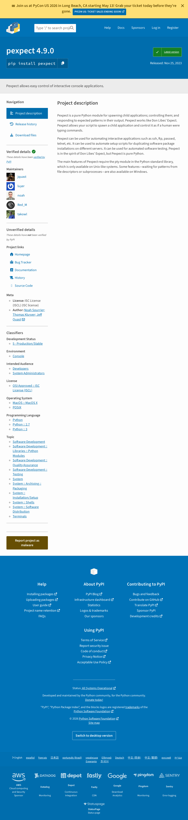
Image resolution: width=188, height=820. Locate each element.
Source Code (21, 285)
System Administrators (29, 373)
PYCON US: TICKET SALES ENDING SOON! (98, 12)
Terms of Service (92, 640)
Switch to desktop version (94, 735)
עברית (178, 758)
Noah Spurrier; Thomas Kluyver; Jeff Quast (29, 315)
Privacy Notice (92, 656)
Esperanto (91, 761)
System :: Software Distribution (26, 509)
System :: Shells (23, 502)
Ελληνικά (106, 758)
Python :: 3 (20, 429)
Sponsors (138, 27)
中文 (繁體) (151, 758)
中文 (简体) (134, 758)
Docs (121, 27)
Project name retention (40, 610)
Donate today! (94, 700)
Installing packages (40, 594)
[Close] (182, 5)
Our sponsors (94, 616)
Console (18, 356)
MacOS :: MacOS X (25, 403)
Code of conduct (92, 651)
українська (92, 758)
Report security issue (94, 645)
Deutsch (119, 758)
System (18, 479)
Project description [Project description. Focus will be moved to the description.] (26, 113)
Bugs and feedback (146, 594)
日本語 (55, 758)
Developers (21, 368)
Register (173, 27)
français (42, 758)
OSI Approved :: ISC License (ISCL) (26, 388)
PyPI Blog (92, 594)
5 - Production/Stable (28, 343)
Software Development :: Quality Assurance (30, 462)
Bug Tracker (20, 262)
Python (18, 420)
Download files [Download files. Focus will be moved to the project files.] (23, 135)
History (17, 277)
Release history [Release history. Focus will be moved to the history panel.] (23, 124)
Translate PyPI (144, 605)
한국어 (105, 761)
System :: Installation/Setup (25, 495)
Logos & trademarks (94, 610)
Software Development (29, 441)
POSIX (17, 407)
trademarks (132, 707)
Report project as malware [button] (27, 542)
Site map (94, 723)
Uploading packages (40, 599)
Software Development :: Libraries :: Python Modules (30, 451)
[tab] (27, 113)
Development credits (144, 616)
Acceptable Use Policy (92, 662)
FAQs (42, 616)
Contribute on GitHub (144, 599)
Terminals (20, 516)
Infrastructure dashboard (92, 599)
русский (166, 758)
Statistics (94, 605)
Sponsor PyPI (146, 610)
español (30, 758)
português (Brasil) (72, 758)
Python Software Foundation (92, 711)
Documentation (23, 270)
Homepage (20, 254)
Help (107, 27)
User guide (40, 605)
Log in (156, 27)
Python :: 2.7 (21, 424)
